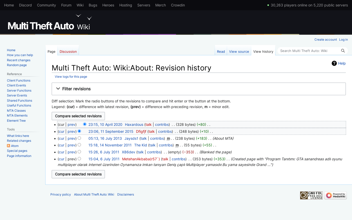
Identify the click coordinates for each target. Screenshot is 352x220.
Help (342, 63)
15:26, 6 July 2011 (103, 152)
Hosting (125, 5)
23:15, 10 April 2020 (105, 124)
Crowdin (178, 5)
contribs (162, 124)
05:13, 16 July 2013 (105, 138)
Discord (25, 5)
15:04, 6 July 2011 (104, 159)
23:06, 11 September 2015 (110, 131)
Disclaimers (125, 194)
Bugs (93, 5)
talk (149, 124)
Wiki (80, 5)
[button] (198, 89)
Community (46, 5)
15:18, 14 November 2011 (110, 145)
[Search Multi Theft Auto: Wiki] (312, 50)
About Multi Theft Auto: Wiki (94, 194)
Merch (160, 5)
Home (9, 5)
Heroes (108, 5)
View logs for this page (71, 76)
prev (71, 124)
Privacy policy (60, 194)
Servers (143, 5)
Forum (66, 5)
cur (61, 131)
